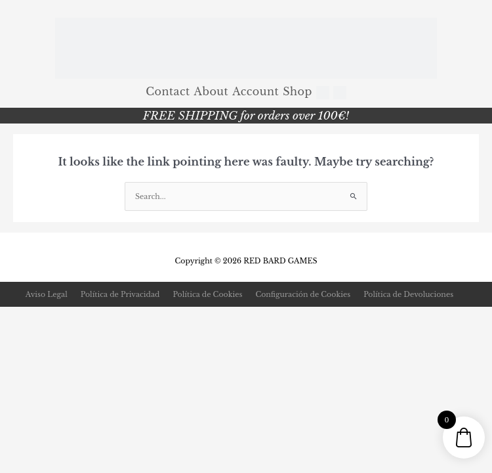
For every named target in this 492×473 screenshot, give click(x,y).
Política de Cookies (207, 294)
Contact (168, 91)
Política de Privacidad (120, 294)
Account (255, 91)
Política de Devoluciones (408, 294)
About (211, 91)
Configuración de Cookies (302, 294)
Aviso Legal (47, 294)
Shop (297, 91)
